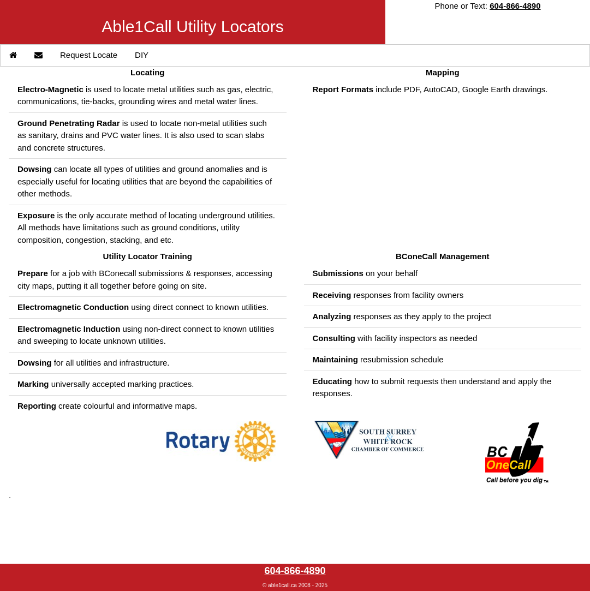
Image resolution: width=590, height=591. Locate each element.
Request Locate (88, 54)
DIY (141, 54)
